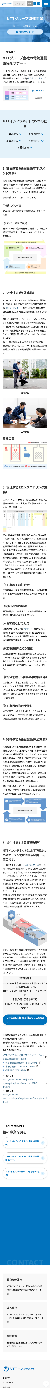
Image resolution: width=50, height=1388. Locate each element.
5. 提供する (23, 147)
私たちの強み (8, 1382)
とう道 (31, 78)
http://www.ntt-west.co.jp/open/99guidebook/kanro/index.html (24, 1098)
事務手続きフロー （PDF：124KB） (20, 1066)
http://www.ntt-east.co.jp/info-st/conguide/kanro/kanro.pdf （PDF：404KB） (20, 1083)
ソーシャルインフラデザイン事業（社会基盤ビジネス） (22, 1158)
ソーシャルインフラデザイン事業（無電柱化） (22, 1143)
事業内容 (6, 1377)
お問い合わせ (39, 3)
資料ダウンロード (35, 3)
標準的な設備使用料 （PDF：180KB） (22, 1062)
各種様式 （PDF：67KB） (16, 1070)
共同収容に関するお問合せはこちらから (25, 1020)
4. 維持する (34, 141)
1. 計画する (12, 134)
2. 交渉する (34, 134)
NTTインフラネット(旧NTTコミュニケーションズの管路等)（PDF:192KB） (23, 1056)
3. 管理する (12, 141)
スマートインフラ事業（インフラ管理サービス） (22, 1173)
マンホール (40, 78)
